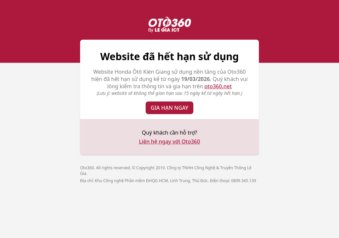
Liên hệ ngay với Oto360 (169, 141)
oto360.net (218, 86)
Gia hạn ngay (169, 107)
